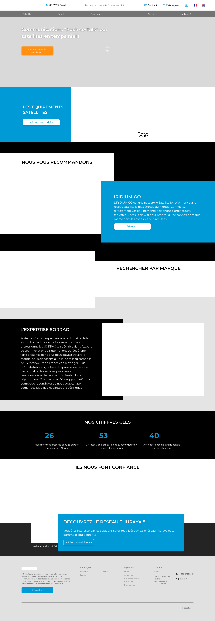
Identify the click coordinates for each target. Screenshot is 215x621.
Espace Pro (37, 590)
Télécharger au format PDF (45, 546)
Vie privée (128, 582)
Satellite (84, 571)
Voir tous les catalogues (79, 542)
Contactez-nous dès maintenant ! (37, 50)
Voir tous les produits (41, 122)
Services (95, 14)
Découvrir (132, 226)
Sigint (83, 575)
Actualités (186, 14)
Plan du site (129, 585)
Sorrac (151, 14)
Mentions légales (131, 578)
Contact (183, 579)
